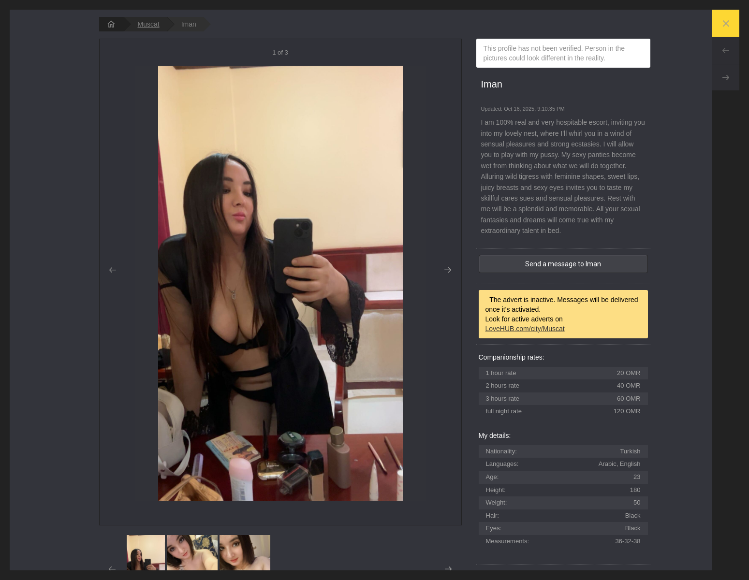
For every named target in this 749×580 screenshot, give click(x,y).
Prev (725, 50)
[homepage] (111, 24)
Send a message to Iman (563, 264)
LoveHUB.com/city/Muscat (525, 329)
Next (725, 77)
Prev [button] (113, 270)
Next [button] (448, 270)
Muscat (149, 24)
